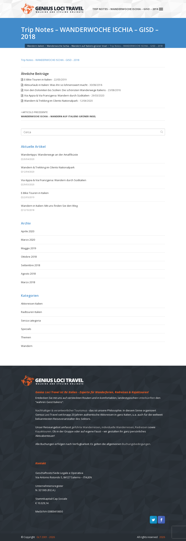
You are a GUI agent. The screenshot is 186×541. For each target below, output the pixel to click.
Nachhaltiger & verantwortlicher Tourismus (61, 410)
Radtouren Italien (31, 312)
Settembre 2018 (30, 265)
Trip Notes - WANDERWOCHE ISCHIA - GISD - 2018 (50, 60)
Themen (26, 337)
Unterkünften (147, 398)
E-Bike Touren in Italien (38, 79)
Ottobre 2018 (29, 256)
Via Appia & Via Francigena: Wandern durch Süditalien (56, 95)
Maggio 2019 (28, 248)
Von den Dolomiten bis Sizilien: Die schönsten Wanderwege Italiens (65, 90)
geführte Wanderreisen (86, 427)
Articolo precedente (58, 114)
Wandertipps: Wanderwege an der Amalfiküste (49, 154)
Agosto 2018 (28, 273)
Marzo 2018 (28, 282)
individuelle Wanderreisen (118, 427)
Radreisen (141, 427)
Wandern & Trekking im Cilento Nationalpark (51, 100)
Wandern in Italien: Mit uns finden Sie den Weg (49, 205)
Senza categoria (31, 320)
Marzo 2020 (28, 239)
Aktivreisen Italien (32, 303)
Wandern (26, 346)
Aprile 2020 (27, 231)
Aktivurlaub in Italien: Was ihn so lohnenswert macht (55, 85)
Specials (26, 329)
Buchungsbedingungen (136, 444)
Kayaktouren (43, 431)
